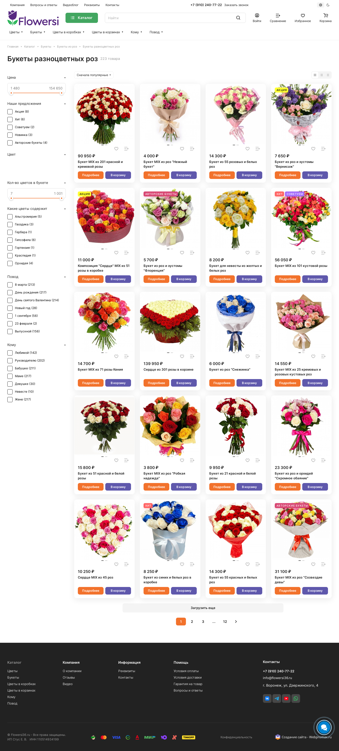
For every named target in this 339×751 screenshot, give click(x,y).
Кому (135, 32)
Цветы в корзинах (106, 32)
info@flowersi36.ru (277, 678)
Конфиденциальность (236, 737)
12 (225, 621)
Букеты (36, 32)
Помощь (181, 662)
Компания (71, 662)
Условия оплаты (186, 671)
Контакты (125, 677)
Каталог (14, 662)
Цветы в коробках (67, 32)
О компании (72, 671)
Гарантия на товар (188, 684)
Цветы (14, 32)
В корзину (118, 175)
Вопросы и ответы (188, 690)
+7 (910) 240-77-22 (206, 5)
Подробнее (90, 175)
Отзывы (69, 677)
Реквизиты (126, 671)
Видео (68, 684)
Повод (155, 32)
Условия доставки (188, 677)
